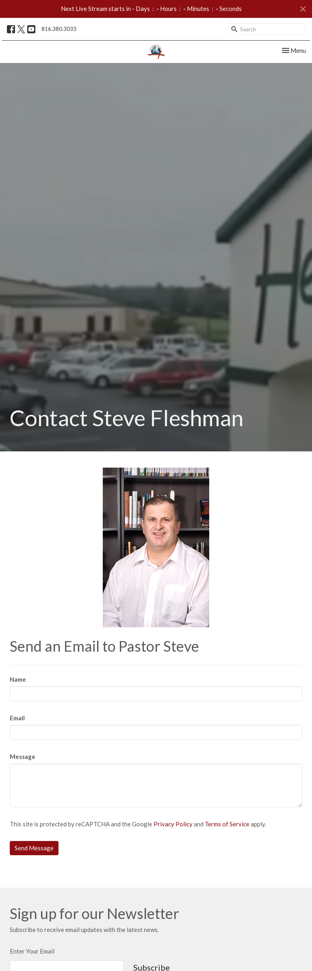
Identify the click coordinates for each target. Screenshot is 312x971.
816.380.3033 (58, 29)
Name (18, 679)
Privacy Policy (173, 824)
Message (22, 756)
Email (17, 718)
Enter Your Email (32, 951)
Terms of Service (227, 824)
